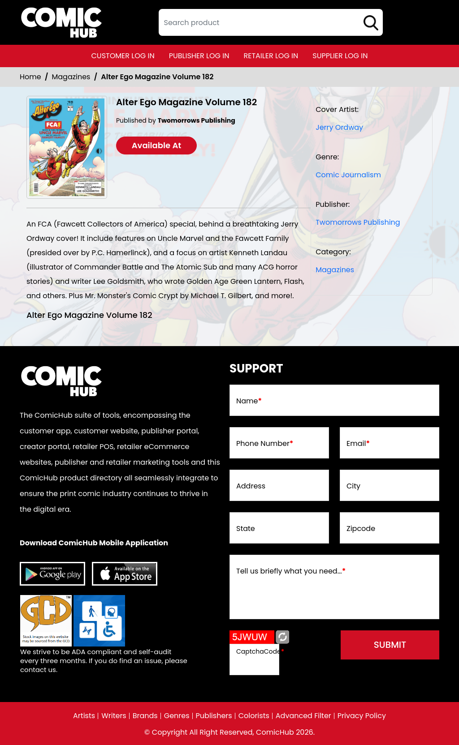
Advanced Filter (303, 715)
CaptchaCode (260, 651)
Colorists (253, 715)
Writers (113, 715)
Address (250, 486)
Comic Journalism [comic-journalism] (348, 175)
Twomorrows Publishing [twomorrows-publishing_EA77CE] (358, 222)
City (353, 486)
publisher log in (199, 56)
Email (358, 444)
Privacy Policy (362, 715)
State (245, 529)
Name (249, 401)
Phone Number (264, 444)
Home (30, 77)
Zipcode (360, 529)
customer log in (123, 56)
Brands (145, 715)
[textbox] (271, 22)
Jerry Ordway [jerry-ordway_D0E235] (339, 127)
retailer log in (270, 56)
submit (390, 644)
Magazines (71, 77)
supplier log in (340, 56)
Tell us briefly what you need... (291, 571)
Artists (84, 715)
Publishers (214, 715)
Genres (177, 715)
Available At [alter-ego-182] (157, 145)
